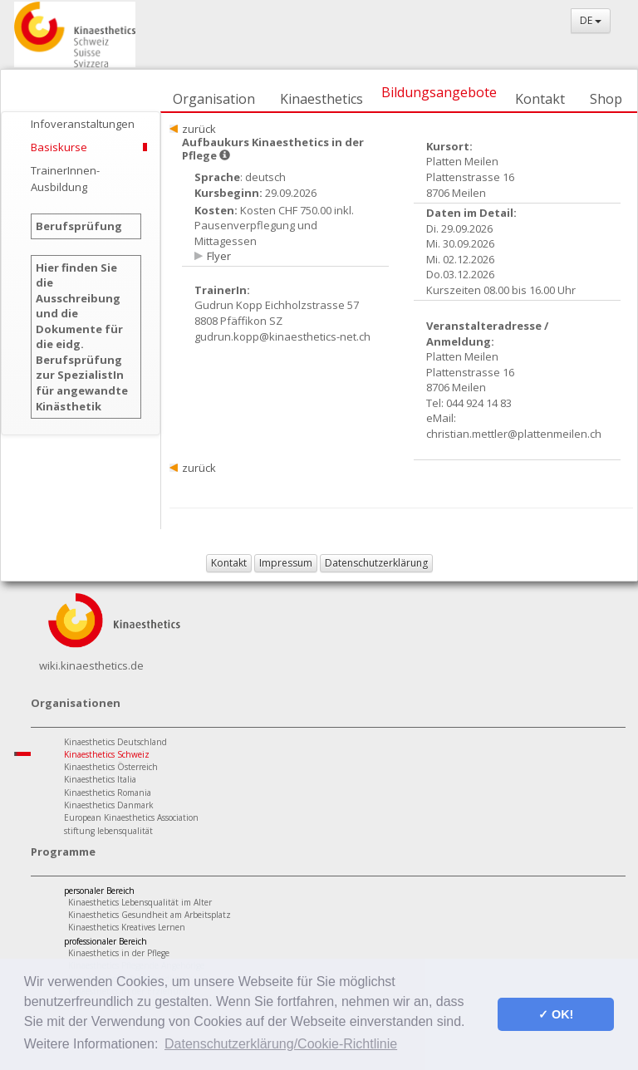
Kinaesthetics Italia (100, 779)
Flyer (219, 255)
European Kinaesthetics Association (131, 817)
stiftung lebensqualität (108, 831)
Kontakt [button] (229, 563)
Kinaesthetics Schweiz (107, 754)
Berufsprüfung (79, 225)
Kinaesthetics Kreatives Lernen (126, 927)
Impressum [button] (285, 563)
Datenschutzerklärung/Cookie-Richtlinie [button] (280, 1044)
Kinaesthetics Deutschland (115, 742)
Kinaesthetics (321, 99)
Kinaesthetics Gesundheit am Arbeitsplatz (149, 914)
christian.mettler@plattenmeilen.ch (513, 433)
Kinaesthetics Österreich (111, 767)
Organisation (214, 99)
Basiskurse (59, 147)
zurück (199, 128)
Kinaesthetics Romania (107, 792)
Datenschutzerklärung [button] (376, 563)
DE (590, 20)
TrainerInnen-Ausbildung (65, 178)
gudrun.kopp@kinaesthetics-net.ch (282, 336)
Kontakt (540, 99)
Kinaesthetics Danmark (109, 805)
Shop (606, 99)
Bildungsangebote (439, 92)
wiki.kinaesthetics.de (91, 665)
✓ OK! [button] (555, 1014)
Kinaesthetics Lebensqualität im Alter (140, 902)
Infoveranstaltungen (83, 123)
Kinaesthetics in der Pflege (118, 953)
